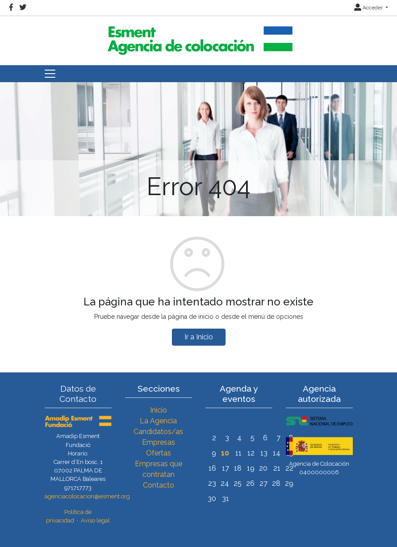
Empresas (158, 442)
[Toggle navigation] (50, 73)
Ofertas (158, 453)
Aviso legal (95, 520)
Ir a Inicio (198, 337)
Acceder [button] (369, 7)
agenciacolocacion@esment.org (87, 496)
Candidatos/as (158, 431)
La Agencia (158, 421)
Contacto (158, 485)
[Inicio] (199, 37)
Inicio (158, 410)
